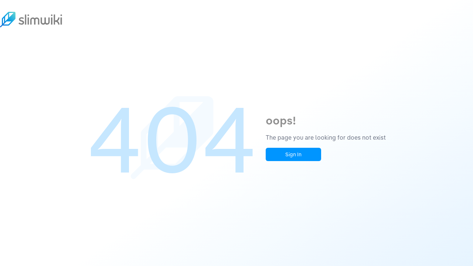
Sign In (293, 154)
